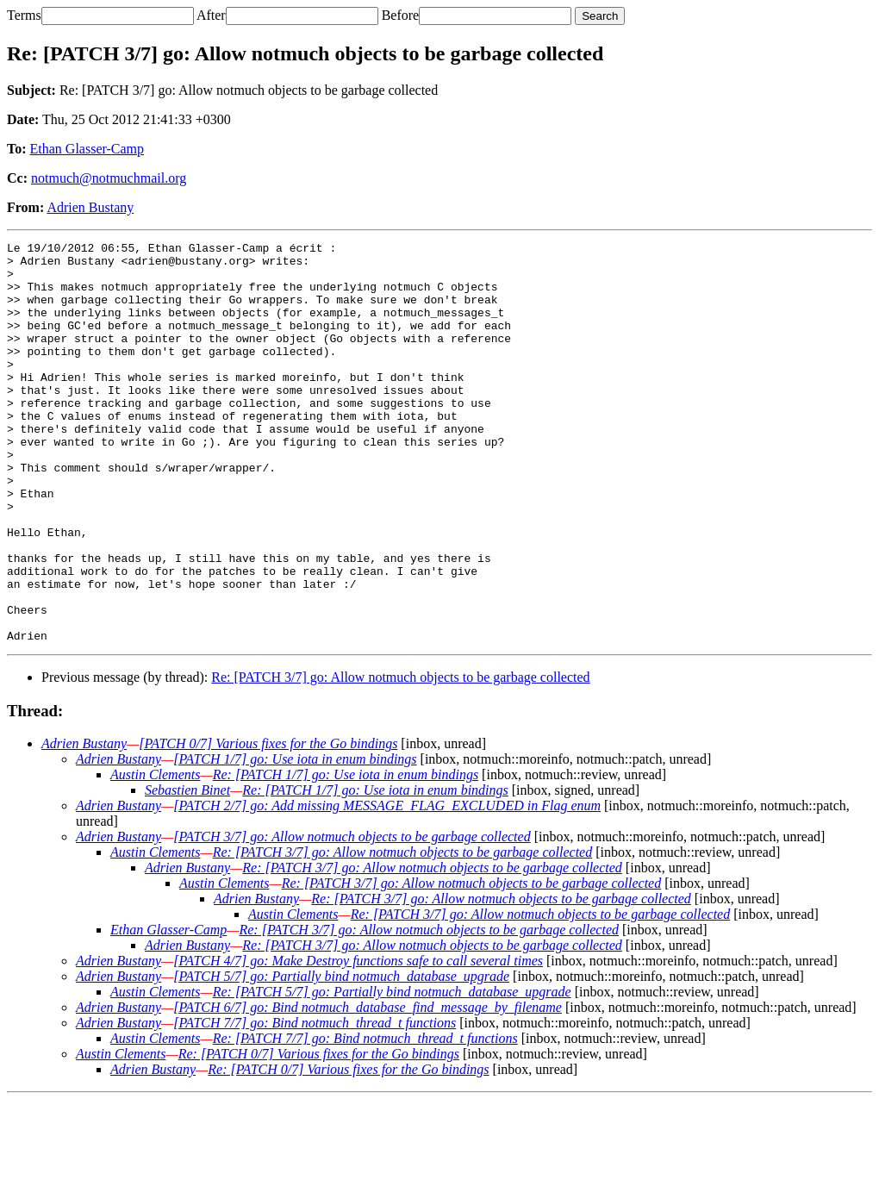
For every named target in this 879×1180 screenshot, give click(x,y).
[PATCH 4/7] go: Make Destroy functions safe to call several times (358, 1040)
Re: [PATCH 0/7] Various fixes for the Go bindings (318, 1134)
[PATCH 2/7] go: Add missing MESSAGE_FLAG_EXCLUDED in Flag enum (387, 885)
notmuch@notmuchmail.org (108, 178)
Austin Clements (155, 854)
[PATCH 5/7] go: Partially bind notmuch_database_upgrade (341, 1056)
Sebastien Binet (187, 870)
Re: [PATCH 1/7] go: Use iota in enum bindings (345, 854)
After (211, 15)
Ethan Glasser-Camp (87, 148)
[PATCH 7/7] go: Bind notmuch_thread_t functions (314, 1103)
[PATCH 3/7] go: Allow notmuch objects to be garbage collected (351, 916)
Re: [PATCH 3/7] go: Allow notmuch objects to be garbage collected (400, 757)
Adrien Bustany (90, 207)
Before (401, 15)
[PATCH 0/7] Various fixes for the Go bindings (268, 823)
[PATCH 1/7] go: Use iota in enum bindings (294, 839)
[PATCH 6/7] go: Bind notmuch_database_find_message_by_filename (367, 1087)
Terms (24, 15)
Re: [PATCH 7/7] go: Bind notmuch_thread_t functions (365, 1118)
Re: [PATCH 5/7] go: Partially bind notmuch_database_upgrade (392, 1071)
